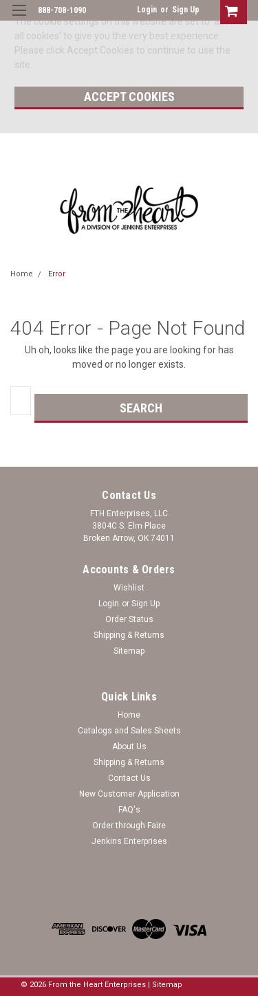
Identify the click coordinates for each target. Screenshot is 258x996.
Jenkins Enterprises (129, 841)
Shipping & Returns (129, 635)
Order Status (129, 619)
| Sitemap (165, 984)
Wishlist (129, 588)
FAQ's (129, 810)
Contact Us (129, 778)
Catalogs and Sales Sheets (129, 730)
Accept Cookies (129, 96)
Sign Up (186, 9)
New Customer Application (129, 794)
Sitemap (129, 651)
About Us (129, 746)
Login (147, 9)
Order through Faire (129, 825)
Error (56, 273)
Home (21, 273)
